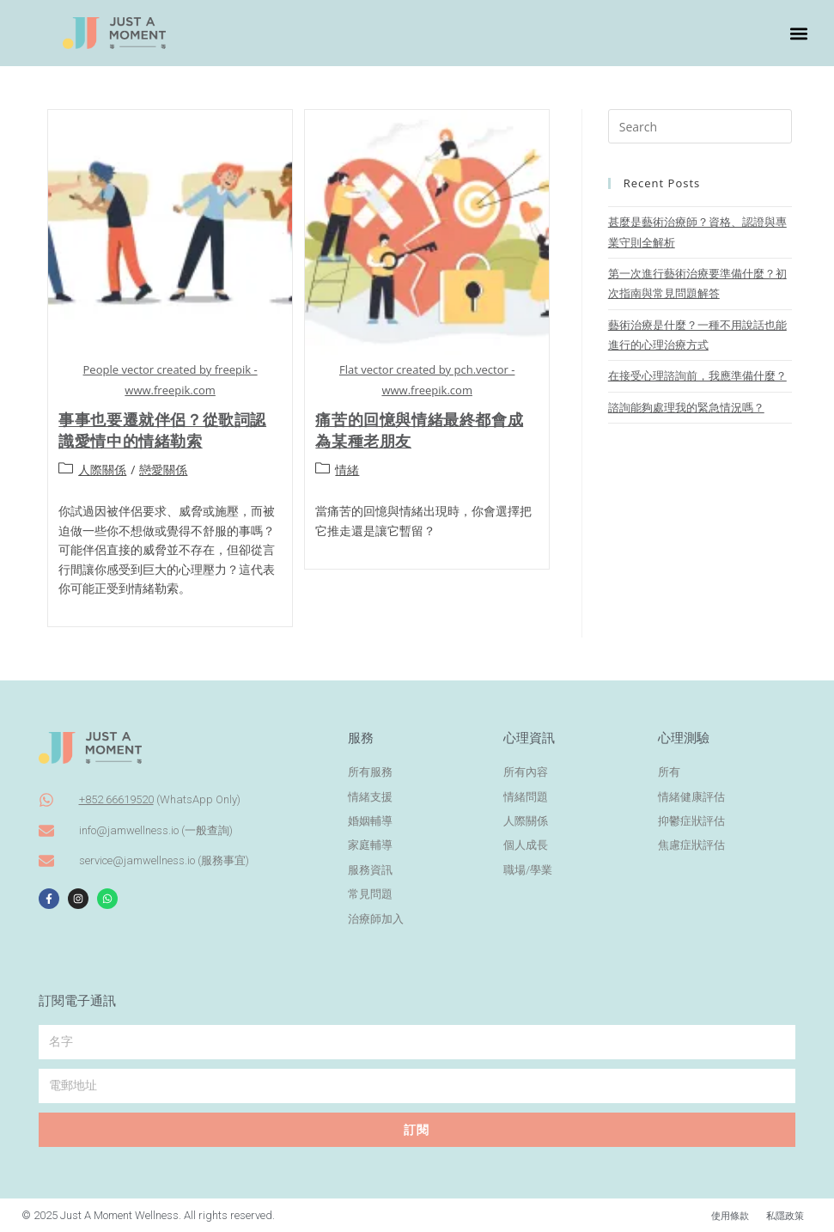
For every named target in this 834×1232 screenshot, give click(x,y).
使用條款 (719, 1215)
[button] (798, 33)
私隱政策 (781, 1215)
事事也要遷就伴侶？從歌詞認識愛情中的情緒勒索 (162, 430)
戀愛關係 (163, 469)
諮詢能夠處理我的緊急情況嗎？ (686, 407)
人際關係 (102, 469)
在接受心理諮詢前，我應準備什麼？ (697, 375)
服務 (361, 738)
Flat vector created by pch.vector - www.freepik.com (426, 379)
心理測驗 (683, 738)
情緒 (347, 469)
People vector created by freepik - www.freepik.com (170, 379)
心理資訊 (529, 738)
